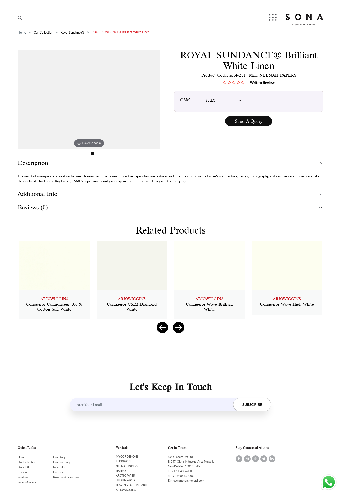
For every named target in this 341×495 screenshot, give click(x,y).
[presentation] (162, 327)
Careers (58, 471)
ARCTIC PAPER (125, 475)
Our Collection (43, 32)
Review (22, 471)
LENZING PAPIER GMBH (131, 484)
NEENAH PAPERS (127, 466)
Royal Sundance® (72, 32)
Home (22, 32)
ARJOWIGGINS (126, 489)
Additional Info (38, 193)
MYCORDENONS (127, 456)
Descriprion (33, 162)
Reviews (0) (33, 207)
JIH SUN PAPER (125, 480)
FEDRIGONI (124, 461)
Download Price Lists (66, 476)
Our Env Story (62, 462)
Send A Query (248, 121)
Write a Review (262, 82)
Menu (273, 18)
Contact (23, 476)
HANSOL (121, 470)
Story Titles (24, 466)
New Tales (59, 466)
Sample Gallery (27, 481)
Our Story (59, 457)
